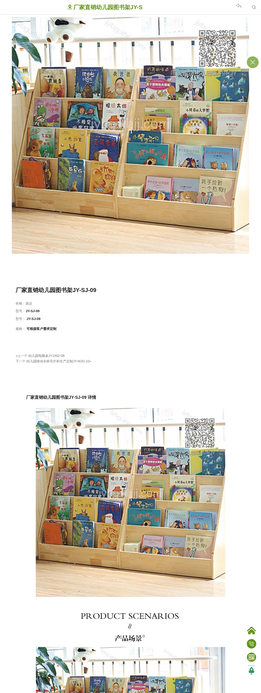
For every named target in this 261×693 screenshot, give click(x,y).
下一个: (21, 361)
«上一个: (22, 356)
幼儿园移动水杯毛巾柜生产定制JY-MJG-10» (59, 361)
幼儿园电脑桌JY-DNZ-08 (46, 356)
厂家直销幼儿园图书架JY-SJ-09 (56, 290)
